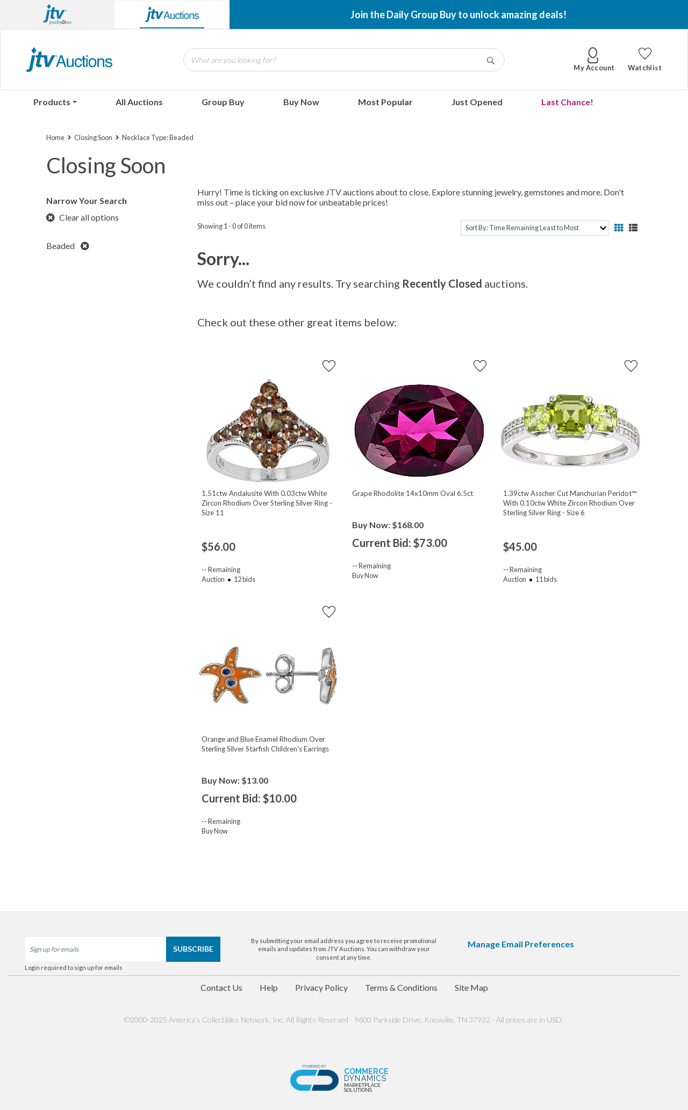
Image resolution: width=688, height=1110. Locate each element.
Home (55, 137)
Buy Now (301, 102)
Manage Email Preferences (521, 944)
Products (51, 102)
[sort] (534, 228)
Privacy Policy (321, 987)
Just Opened (477, 102)
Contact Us (221, 987)
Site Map (471, 987)
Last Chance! (567, 102)
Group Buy (223, 102)
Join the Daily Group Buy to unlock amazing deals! (458, 14)
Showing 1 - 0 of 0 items (231, 226)
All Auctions (139, 102)
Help (269, 987)
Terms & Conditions (401, 987)
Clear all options (82, 217)
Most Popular (385, 102)
